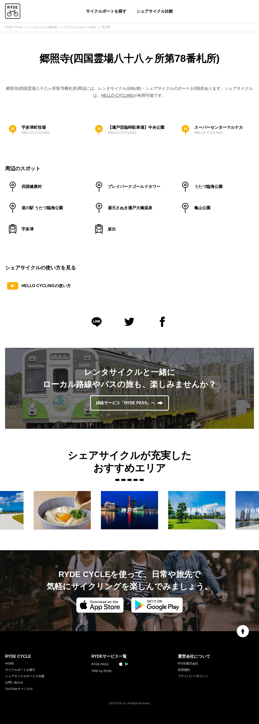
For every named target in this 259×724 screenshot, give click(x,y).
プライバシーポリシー (193, 676)
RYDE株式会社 (188, 663)
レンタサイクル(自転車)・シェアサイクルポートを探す (62, 27)
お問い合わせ (14, 682)
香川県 (106, 27)
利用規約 (184, 670)
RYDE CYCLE (14, 27)
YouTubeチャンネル (19, 689)
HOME (9, 663)
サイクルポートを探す (106, 11)
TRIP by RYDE (101, 671)
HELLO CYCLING (117, 95)
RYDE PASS (100, 664)
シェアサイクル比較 (155, 11)
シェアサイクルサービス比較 (25, 676)
